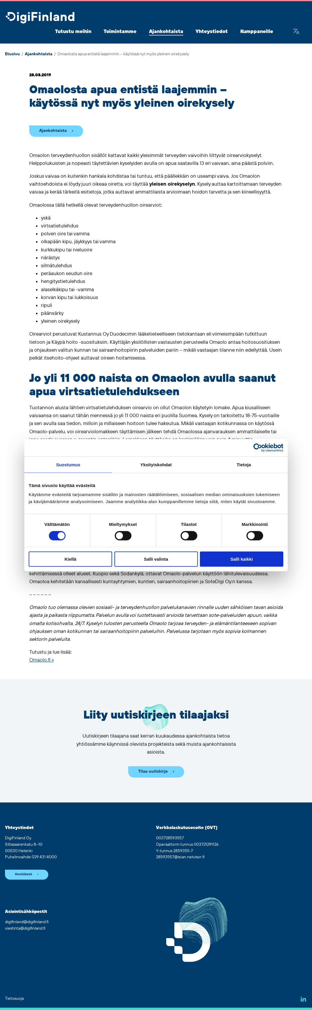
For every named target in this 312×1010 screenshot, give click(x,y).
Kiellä (70, 559)
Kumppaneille (256, 31)
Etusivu (12, 54)
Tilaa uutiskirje (153, 771)
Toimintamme (120, 31)
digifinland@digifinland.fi (27, 922)
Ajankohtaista (166, 31)
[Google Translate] (296, 32)
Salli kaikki (241, 559)
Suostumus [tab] (68, 464)
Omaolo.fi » (41, 660)
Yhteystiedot (212, 31)
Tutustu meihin (73, 31)
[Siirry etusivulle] (40, 18)
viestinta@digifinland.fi (25, 928)
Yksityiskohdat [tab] (156, 464)
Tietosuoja (14, 998)
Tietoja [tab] (244, 464)
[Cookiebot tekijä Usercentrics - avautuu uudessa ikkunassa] (257, 447)
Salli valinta (156, 559)
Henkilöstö (23, 874)
